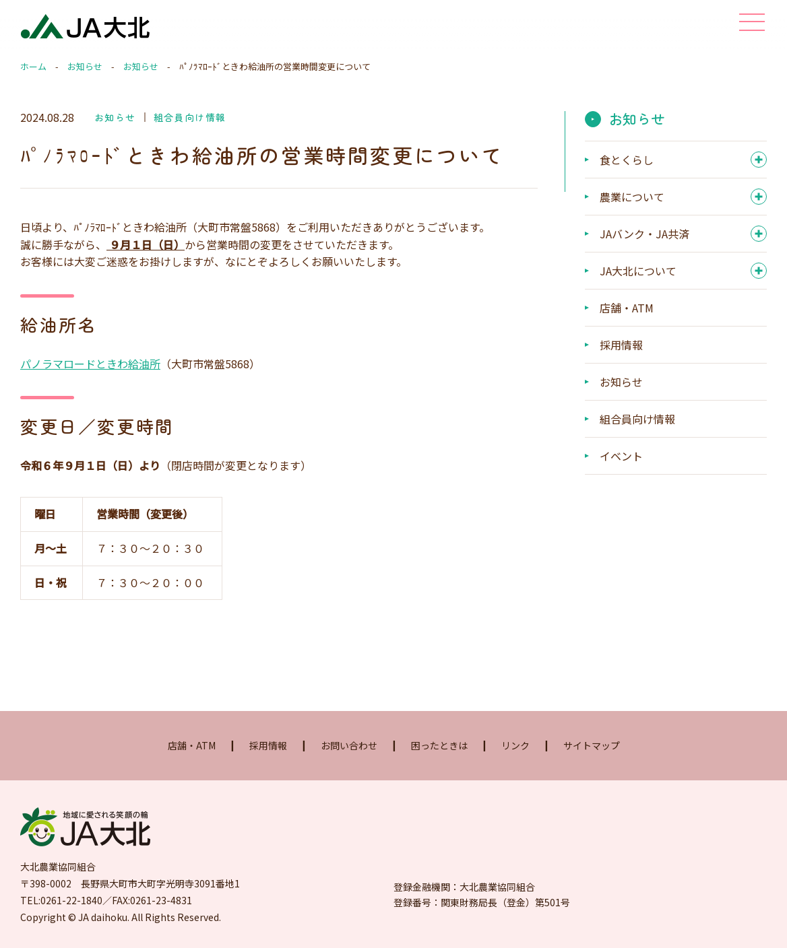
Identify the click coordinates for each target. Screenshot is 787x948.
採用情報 (621, 345)
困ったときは (439, 745)
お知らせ (84, 66)
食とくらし (627, 159)
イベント (621, 456)
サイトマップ (591, 745)
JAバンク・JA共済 (644, 234)
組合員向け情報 (190, 117)
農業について (632, 197)
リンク (515, 745)
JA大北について (638, 271)
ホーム (33, 66)
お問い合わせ (349, 745)
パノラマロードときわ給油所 (90, 364)
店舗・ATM (627, 308)
